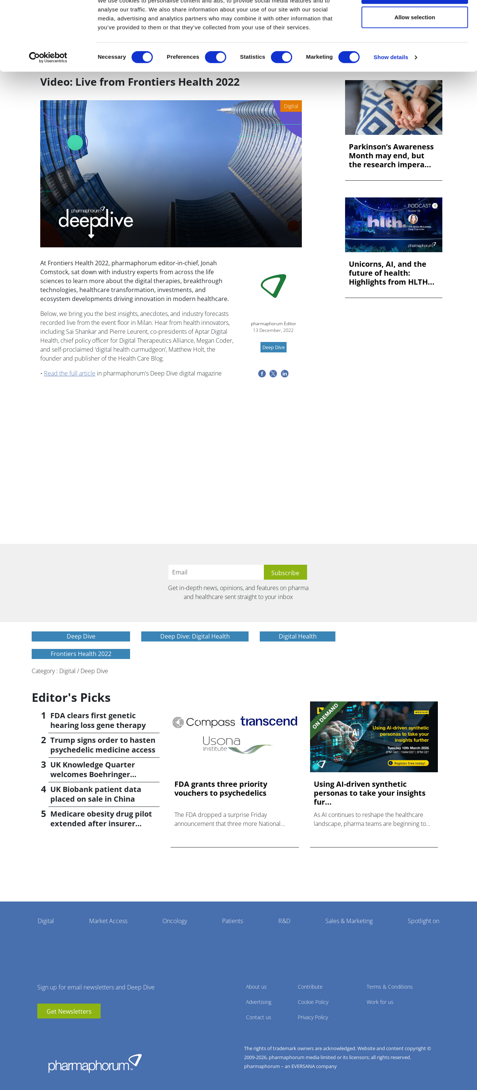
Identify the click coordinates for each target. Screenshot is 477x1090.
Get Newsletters (69, 1011)
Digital (46, 921)
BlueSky (65, 1029)
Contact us (258, 1017)
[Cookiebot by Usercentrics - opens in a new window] (48, 84)
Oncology (174, 921)
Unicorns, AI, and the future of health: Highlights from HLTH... (392, 273)
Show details (391, 84)
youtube (43, 1029)
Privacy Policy (313, 1017)
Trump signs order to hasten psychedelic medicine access (102, 745)
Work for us (380, 1001)
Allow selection (414, 44)
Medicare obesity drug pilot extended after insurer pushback (101, 823)
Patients (232, 921)
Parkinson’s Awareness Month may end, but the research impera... (391, 155)
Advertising (258, 1001)
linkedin (54, 1029)
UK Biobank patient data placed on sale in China (95, 794)
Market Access (108, 921)
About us (256, 986)
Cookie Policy (313, 1001)
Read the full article (69, 373)
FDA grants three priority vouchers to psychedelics (220, 789)
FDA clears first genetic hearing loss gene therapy (98, 720)
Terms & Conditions (390, 986)
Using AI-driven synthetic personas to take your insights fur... (370, 793)
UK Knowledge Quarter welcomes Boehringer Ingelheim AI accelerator (95, 774)
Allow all (415, 19)
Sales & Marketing (349, 921)
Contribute (310, 986)
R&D (284, 921)
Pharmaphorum (95, 1063)
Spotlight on (423, 921)
